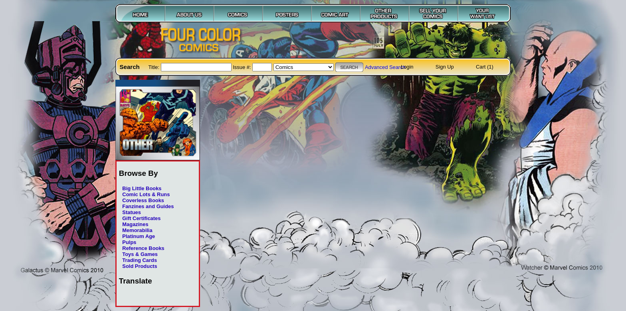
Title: (155, 67)
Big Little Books (141, 188)
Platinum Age (138, 236)
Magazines (135, 224)
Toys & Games (140, 254)
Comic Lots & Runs (146, 194)
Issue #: (242, 67)
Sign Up (445, 67)
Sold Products (139, 266)
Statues (131, 212)
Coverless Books (143, 200)
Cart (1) (484, 67)
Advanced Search (385, 67)
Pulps (129, 242)
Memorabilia (137, 230)
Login (407, 67)
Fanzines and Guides (148, 206)
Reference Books (143, 248)
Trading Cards (139, 260)
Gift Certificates (141, 218)
